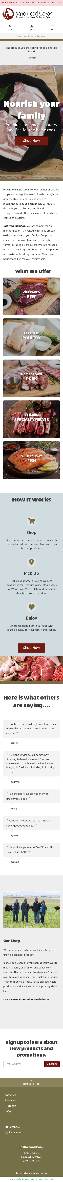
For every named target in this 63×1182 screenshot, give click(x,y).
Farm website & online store (21, 1179)
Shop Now (31, 141)
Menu (52, 28)
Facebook (12, 1127)
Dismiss (31, 58)
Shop (10, 28)
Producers (10, 1100)
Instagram (13, 1132)
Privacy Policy (22, 1173)
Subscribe (52, 1064)
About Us (10, 1095)
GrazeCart (49, 1179)
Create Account (37, 36)
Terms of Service (39, 1173)
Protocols (10, 1106)
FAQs (8, 1111)
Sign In (31, 28)
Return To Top (31, 1082)
